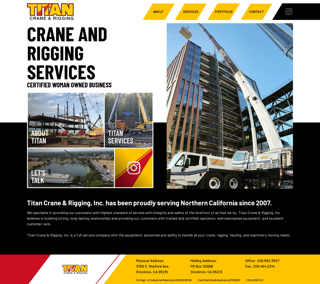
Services (190, 11)
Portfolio (224, 11)
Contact (256, 11)
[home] (50, 11)
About (158, 11)
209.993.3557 (268, 260)
